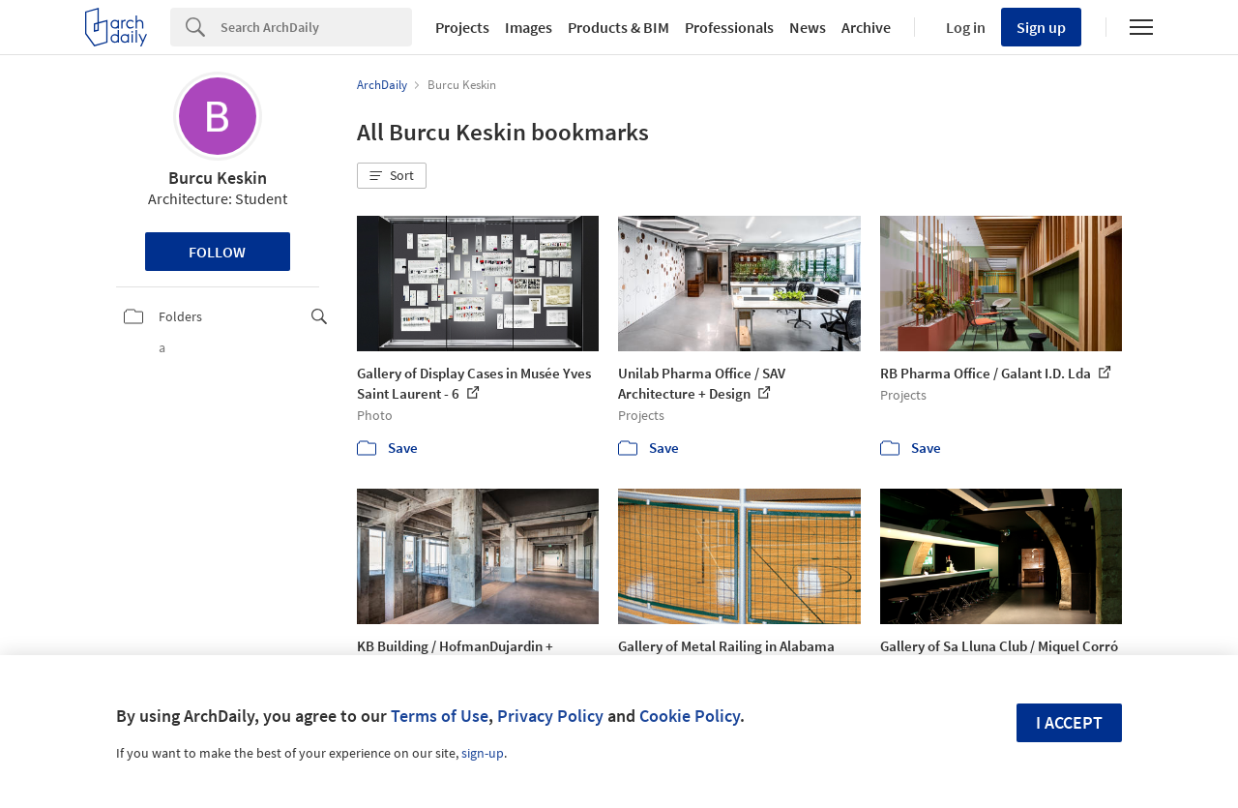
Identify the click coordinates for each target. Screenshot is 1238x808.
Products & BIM (618, 27)
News (807, 27)
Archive (866, 27)
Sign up (1041, 27)
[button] (392, 176)
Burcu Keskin (217, 177)
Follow (217, 251)
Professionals (729, 27)
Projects (462, 27)
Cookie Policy (689, 715)
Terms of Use (439, 715)
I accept (1069, 722)
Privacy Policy (550, 715)
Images (528, 27)
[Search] (316, 27)
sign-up (482, 753)
